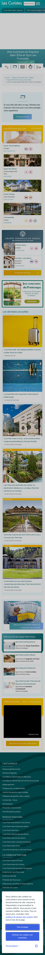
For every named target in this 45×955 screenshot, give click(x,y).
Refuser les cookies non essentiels (22, 936)
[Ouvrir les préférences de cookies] (12, 946)
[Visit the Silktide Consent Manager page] (36, 946)
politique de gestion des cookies (19, 917)
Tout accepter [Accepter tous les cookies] (22, 927)
